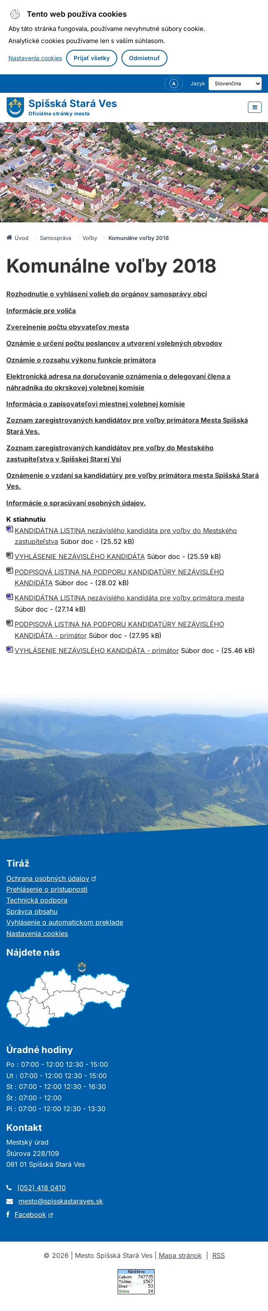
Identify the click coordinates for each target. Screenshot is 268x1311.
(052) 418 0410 (41, 1187)
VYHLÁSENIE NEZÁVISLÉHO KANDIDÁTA (80, 556)
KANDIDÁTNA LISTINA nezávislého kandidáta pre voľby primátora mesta (129, 598)
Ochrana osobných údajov (51, 878)
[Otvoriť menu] (255, 107)
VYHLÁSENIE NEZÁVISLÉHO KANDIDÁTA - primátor (97, 650)
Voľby (89, 238)
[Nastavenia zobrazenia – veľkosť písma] (162, 83)
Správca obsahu (31, 911)
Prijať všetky (92, 57)
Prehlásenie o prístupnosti (47, 889)
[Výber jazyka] (229, 83)
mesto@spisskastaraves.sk (60, 1201)
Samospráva (55, 238)
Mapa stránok (180, 1255)
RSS (218, 1255)
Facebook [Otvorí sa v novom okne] (34, 1214)
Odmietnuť (144, 57)
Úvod (17, 237)
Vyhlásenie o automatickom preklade (64, 922)
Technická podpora (36, 900)
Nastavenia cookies (35, 57)
